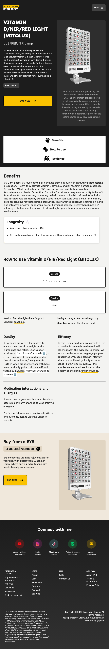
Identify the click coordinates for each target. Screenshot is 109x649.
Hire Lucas (10, 591)
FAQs (61, 575)
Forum (35, 575)
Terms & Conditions (91, 580)
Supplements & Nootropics (12, 578)
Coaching (9, 587)
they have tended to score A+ (26, 372)
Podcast (36, 590)
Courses (36, 586)
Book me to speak (13, 595)
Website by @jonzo (94, 620)
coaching (19, 321)
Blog (34, 578)
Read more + (11, 85)
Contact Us (64, 578)
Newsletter (37, 582)
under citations (89, 370)
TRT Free (9, 584)
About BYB (91, 575)
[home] (11, 7)
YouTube (36, 593)
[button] (99, 7)
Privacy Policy (93, 585)
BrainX (82, 617)
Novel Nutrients (96, 617)
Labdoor (19, 370)
